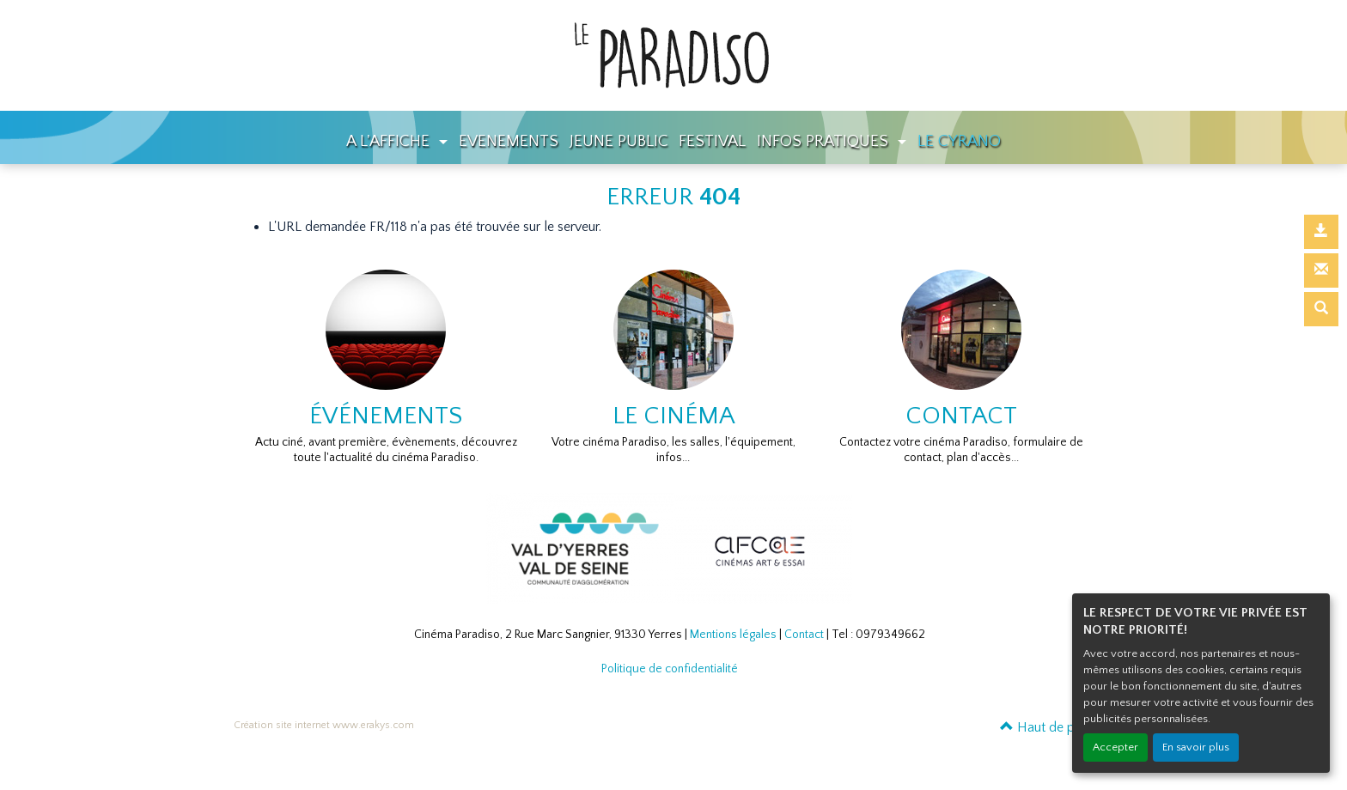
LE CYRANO (959, 141)
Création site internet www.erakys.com (324, 725)
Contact (804, 634)
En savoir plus (1195, 747)
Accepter (1115, 747)
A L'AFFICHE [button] (390, 141)
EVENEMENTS (508, 141)
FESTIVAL (712, 141)
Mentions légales (733, 634)
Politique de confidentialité (669, 669)
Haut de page (1048, 727)
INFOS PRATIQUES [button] (825, 141)
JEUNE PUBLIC (619, 141)
